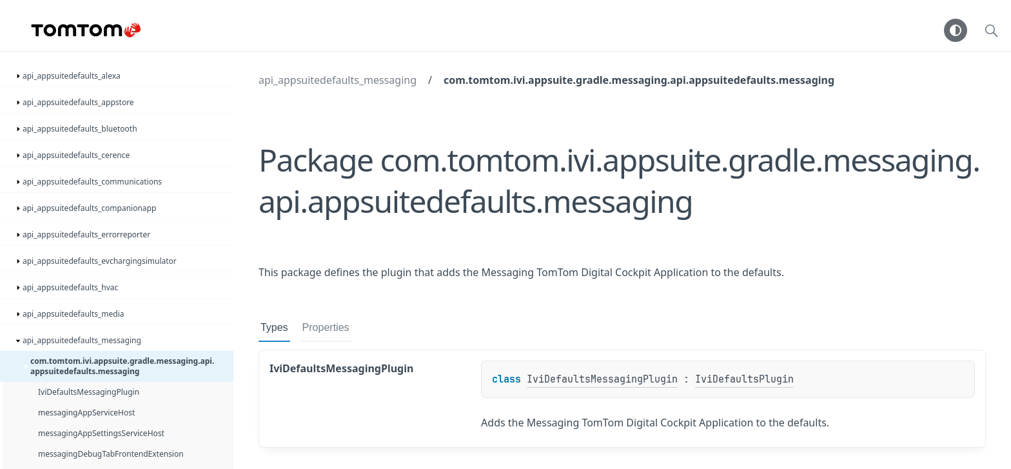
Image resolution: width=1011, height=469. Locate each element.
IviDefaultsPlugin (744, 379)
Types (274, 327)
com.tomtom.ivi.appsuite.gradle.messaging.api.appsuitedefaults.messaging (639, 80)
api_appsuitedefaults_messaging (338, 80)
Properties (325, 327)
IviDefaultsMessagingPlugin (602, 379)
